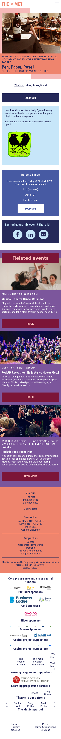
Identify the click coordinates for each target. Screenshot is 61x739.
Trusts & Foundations (30, 550)
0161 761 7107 (34, 523)
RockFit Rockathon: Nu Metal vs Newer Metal (30, 372)
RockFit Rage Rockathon (17, 452)
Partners (15, 724)
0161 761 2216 (36, 521)
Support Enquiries (30, 553)
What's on (19, 85)
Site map (45, 729)
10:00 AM (32, 294)
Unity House (47, 693)
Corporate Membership (30, 544)
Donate (30, 541)
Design (26, 567)
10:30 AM (29, 367)
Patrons (30, 547)
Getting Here (30, 508)
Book (30, 323)
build (35, 567)
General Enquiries (30, 529)
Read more (30, 476)
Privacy (16, 727)
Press (45, 724)
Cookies (15, 729)
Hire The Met (30, 526)
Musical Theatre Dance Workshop (23, 299)
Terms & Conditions (45, 727)
